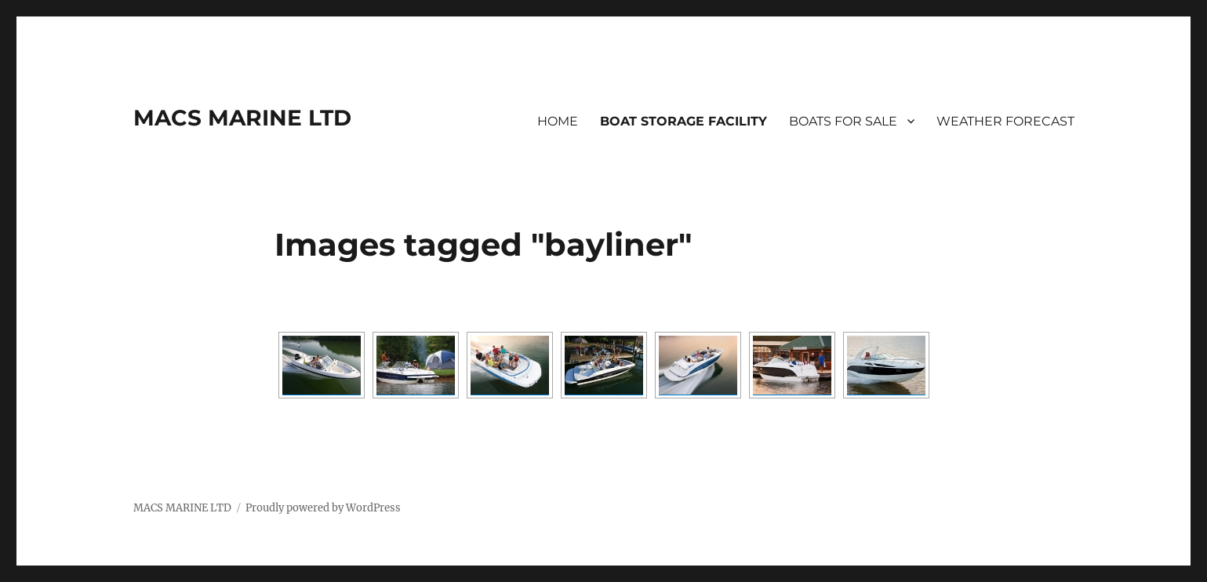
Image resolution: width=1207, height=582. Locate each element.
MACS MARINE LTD (242, 117)
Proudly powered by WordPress (323, 508)
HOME (557, 121)
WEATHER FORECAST (1005, 121)
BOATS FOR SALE (843, 121)
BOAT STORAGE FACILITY (683, 121)
